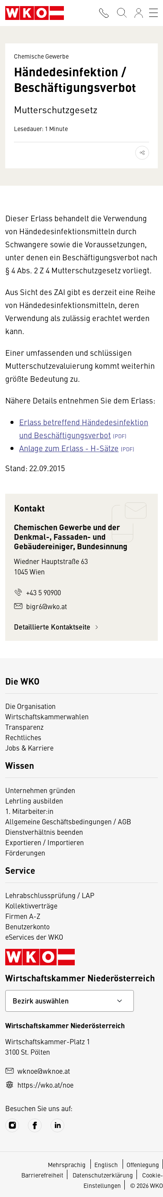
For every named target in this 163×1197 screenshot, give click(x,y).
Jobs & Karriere (29, 747)
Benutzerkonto (27, 926)
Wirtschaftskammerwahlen (47, 716)
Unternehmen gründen (40, 790)
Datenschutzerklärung (103, 1175)
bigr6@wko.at (40, 606)
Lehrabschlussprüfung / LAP (49, 895)
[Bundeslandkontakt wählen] (69, 1001)
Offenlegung (142, 1164)
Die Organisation (30, 706)
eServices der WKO (34, 936)
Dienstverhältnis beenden (44, 831)
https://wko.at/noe (39, 1084)
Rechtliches (23, 737)
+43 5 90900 (37, 592)
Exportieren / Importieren (44, 842)
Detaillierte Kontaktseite (57, 627)
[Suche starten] (121, 13)
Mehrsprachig (67, 1164)
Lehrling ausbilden (34, 800)
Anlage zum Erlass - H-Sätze (69, 448)
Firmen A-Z (22, 916)
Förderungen (25, 852)
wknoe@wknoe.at (37, 1071)
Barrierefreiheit (42, 1175)
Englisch (106, 1164)
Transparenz (24, 726)
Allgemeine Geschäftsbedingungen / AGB (68, 821)
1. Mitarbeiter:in (29, 811)
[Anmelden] (139, 13)
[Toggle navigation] (153, 13)
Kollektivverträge (31, 905)
